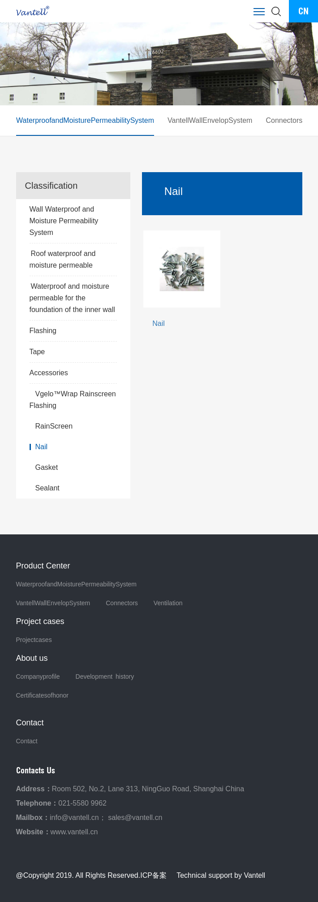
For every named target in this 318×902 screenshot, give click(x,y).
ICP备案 (153, 875)
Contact (27, 741)
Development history (105, 676)
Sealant (47, 488)
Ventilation (168, 603)
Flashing (73, 331)
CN (303, 11)
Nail (41, 447)
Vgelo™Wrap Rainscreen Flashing (73, 399)
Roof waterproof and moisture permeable (63, 259)
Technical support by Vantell (220, 875)
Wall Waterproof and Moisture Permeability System (73, 222)
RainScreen (54, 426)
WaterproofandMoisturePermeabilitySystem (85, 120)
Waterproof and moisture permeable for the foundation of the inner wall (72, 297)
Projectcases (34, 639)
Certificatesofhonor (42, 695)
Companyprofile (38, 676)
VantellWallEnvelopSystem (209, 120)
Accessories (73, 373)
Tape (73, 352)
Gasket (46, 467)
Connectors (284, 120)
